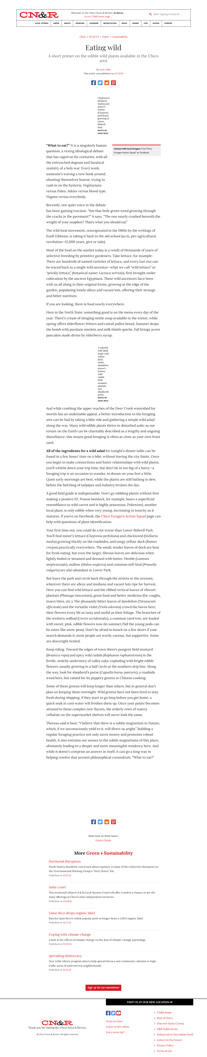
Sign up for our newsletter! (103, 987)
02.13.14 (67, 969)
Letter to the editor (117, 1026)
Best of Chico (165, 1018)
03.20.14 (94, 36)
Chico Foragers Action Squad (123, 516)
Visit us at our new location (149, 1002)
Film (146, 23)
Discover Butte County (170, 1023)
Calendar (93, 23)
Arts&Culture (110, 23)
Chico (83, 36)
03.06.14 (67, 901)
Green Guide (103, 840)
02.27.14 (67, 922)
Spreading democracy (65, 956)
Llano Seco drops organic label (72, 913)
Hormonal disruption (65, 861)
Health (67, 23)
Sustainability (119, 36)
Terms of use (164, 1050)
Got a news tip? (115, 1032)
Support (168, 23)
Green (56, 23)
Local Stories (41, 23)
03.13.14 (67, 875)
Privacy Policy (165, 1045)
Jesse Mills (105, 69)
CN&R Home (164, 1012)
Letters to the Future (169, 1040)
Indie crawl (57, 887)
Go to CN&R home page (97, 16)
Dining (135, 23)
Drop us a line (114, 1021)
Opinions (80, 23)
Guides (156, 23)
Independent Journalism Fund (175, 1034)
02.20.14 (67, 943)
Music (124, 23)
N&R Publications (167, 1029)
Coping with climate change (70, 934)
